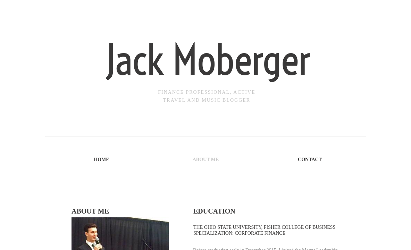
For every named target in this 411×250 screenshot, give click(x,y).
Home (101, 159)
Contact (310, 159)
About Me (206, 159)
